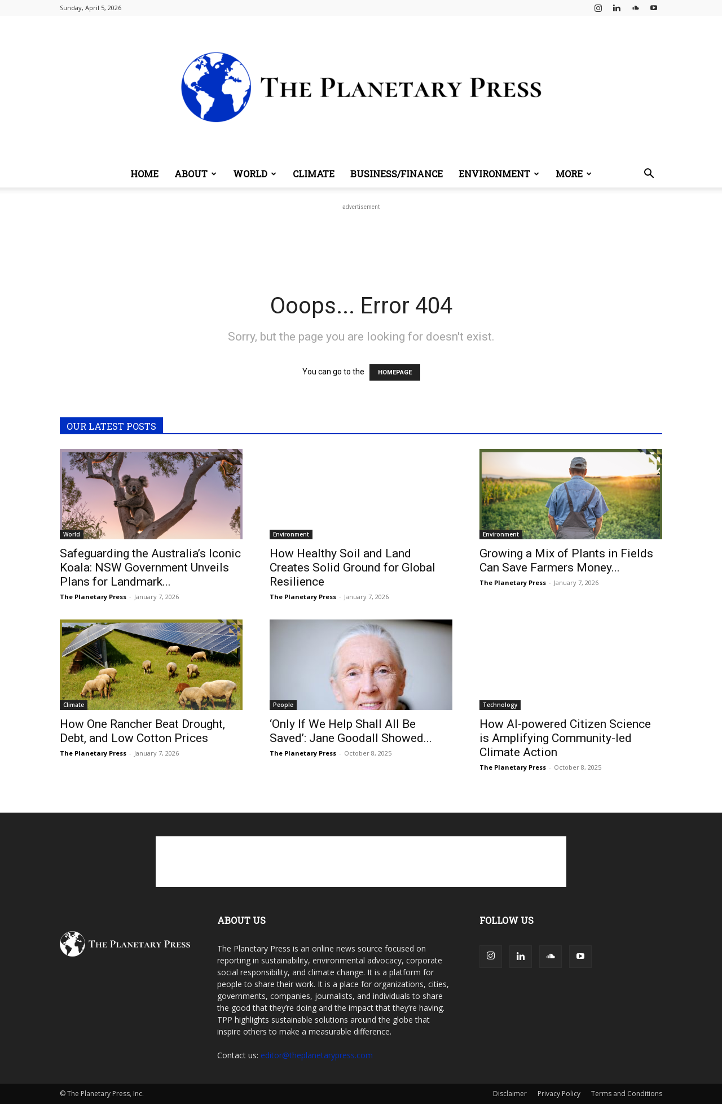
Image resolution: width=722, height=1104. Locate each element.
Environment (499, 174)
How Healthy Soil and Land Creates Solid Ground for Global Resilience (352, 567)
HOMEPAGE (395, 372)
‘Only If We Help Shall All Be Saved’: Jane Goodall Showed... (351, 731)
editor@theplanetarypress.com (317, 1055)
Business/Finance (396, 174)
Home (144, 174)
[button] (648, 174)
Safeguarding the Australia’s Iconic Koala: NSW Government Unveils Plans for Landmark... (150, 567)
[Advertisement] (361, 238)
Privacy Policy (559, 1093)
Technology (500, 705)
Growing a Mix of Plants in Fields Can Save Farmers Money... (566, 560)
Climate (313, 174)
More (574, 174)
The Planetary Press (93, 596)
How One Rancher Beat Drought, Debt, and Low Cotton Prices (142, 731)
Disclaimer (510, 1093)
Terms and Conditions (626, 1093)
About (195, 174)
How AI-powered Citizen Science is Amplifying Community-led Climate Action (565, 738)
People (283, 705)
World (254, 174)
